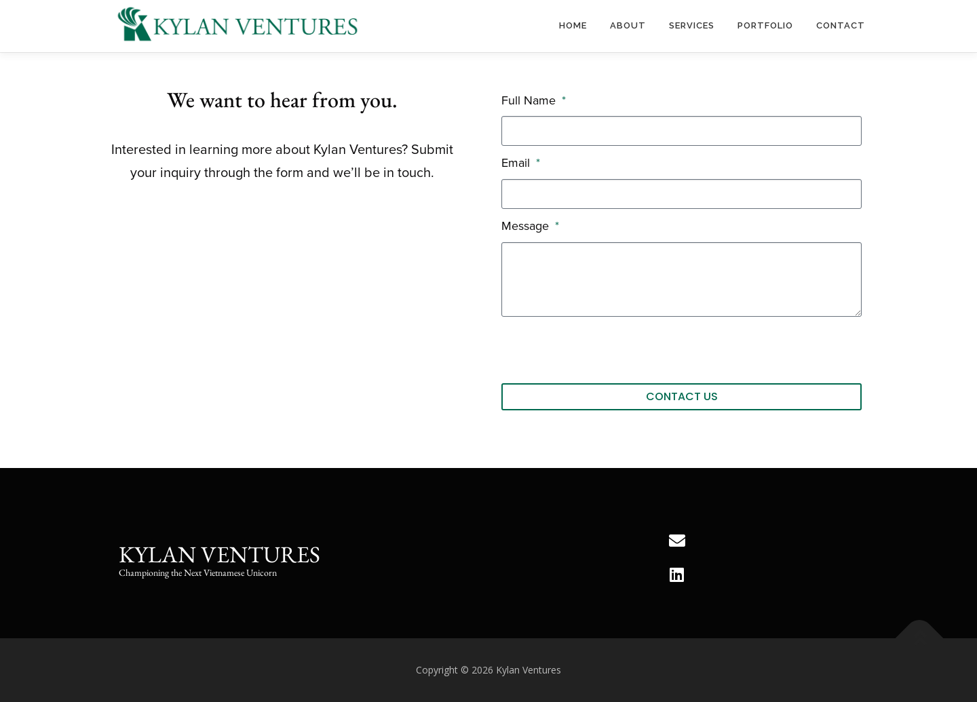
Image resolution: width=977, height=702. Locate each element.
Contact (840, 25)
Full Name (530, 100)
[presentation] (604, 350)
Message (526, 226)
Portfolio (765, 25)
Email (517, 163)
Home (573, 25)
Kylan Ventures (219, 554)
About (628, 25)
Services (691, 25)
